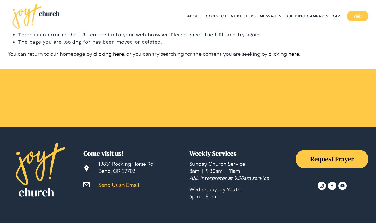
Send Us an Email (118, 185)
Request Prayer (332, 159)
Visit (357, 16)
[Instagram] (322, 186)
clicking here (108, 54)
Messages (270, 16)
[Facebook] (332, 186)
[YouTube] (342, 186)
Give (338, 16)
